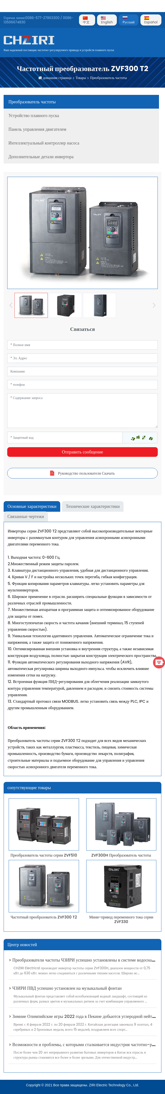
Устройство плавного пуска (33, 115)
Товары (81, 77)
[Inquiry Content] (82, 410)
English (107, 20)
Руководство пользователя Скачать (86, 473)
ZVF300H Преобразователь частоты (121, 855)
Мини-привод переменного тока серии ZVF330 (121, 919)
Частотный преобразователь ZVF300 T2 (44, 917)
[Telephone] (82, 384)
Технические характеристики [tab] (93, 506)
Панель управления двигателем (37, 129)
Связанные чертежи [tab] (25, 516)
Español (151, 20)
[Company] (82, 371)
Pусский (128, 20)
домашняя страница (57, 77)
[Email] (82, 358)
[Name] (82, 345)
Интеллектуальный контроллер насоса (43, 143)
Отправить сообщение (82, 452)
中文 (86, 20)
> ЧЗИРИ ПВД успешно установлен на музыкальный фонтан (65, 988)
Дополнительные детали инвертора (40, 157)
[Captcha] (64, 437)
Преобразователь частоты (108, 77)
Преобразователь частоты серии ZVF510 (44, 855)
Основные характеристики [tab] (31, 506)
